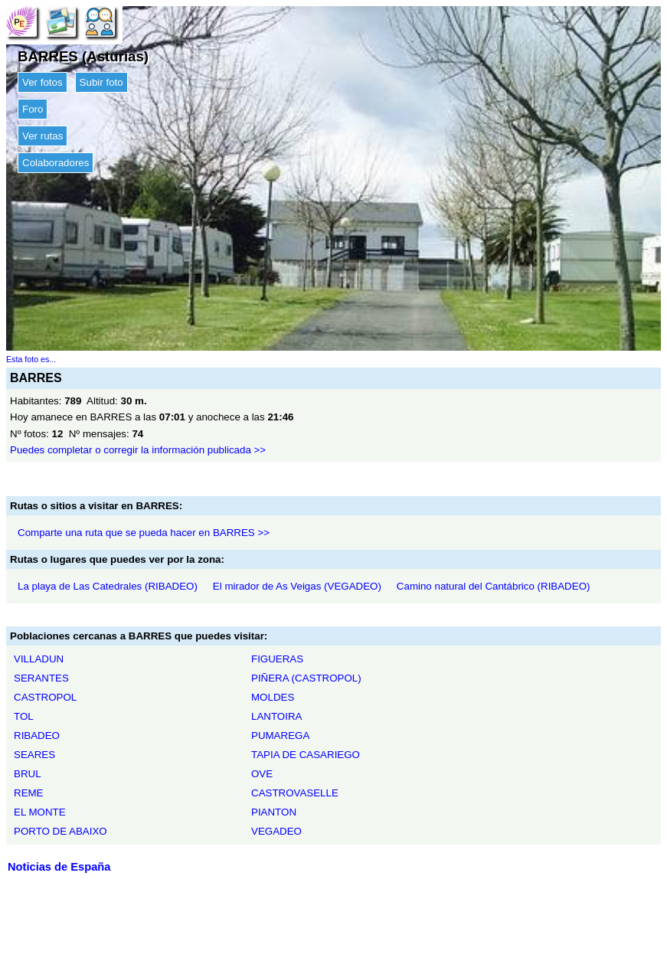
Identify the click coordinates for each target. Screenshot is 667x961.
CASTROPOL (45, 697)
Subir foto (101, 82)
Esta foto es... (31, 359)
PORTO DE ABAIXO (60, 831)
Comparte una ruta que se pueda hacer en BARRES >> (144, 532)
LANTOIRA (276, 716)
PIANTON (273, 812)
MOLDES (272, 697)
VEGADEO (276, 831)
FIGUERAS (277, 659)
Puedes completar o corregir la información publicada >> (138, 450)
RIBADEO (37, 735)
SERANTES (41, 678)
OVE (262, 774)
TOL (24, 716)
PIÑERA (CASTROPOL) (306, 678)
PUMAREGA (280, 735)
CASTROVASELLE (294, 793)
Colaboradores (55, 162)
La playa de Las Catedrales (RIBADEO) (108, 586)
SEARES (34, 754)
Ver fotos (42, 82)
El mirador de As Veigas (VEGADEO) (297, 586)
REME (29, 793)
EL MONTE (40, 812)
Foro (32, 109)
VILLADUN (39, 659)
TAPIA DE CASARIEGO (305, 754)
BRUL (27, 774)
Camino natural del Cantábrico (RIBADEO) (493, 586)
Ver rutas (42, 136)
